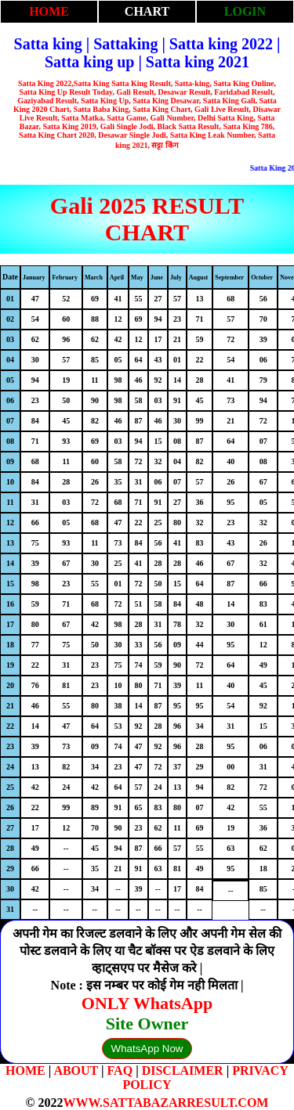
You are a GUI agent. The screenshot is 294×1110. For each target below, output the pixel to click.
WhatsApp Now (147, 1048)
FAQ (120, 1070)
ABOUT (75, 1070)
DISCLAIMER (182, 1070)
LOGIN (245, 11)
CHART (147, 11)
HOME (49, 11)
